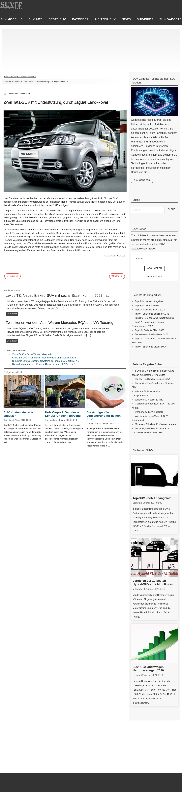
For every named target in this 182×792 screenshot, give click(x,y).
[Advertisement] (89, 49)
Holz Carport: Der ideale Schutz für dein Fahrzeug (63, 414)
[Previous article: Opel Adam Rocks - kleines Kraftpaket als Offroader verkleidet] (12, 276)
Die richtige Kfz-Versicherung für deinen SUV (103, 416)
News (17, 81)
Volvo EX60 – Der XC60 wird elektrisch (32, 354)
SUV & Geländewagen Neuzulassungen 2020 (148, 668)
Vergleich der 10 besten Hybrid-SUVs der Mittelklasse (153, 582)
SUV (115, 198)
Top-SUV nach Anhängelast (152, 498)
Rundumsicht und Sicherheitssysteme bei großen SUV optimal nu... (46, 361)
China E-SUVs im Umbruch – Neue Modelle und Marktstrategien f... (46, 357)
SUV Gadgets (142, 180)
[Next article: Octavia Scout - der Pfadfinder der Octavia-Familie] (117, 276)
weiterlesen (12, 314)
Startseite (7, 81)
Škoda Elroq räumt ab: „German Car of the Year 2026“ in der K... (44, 364)
